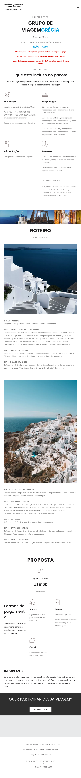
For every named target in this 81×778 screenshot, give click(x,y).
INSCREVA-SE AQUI (40, 709)
